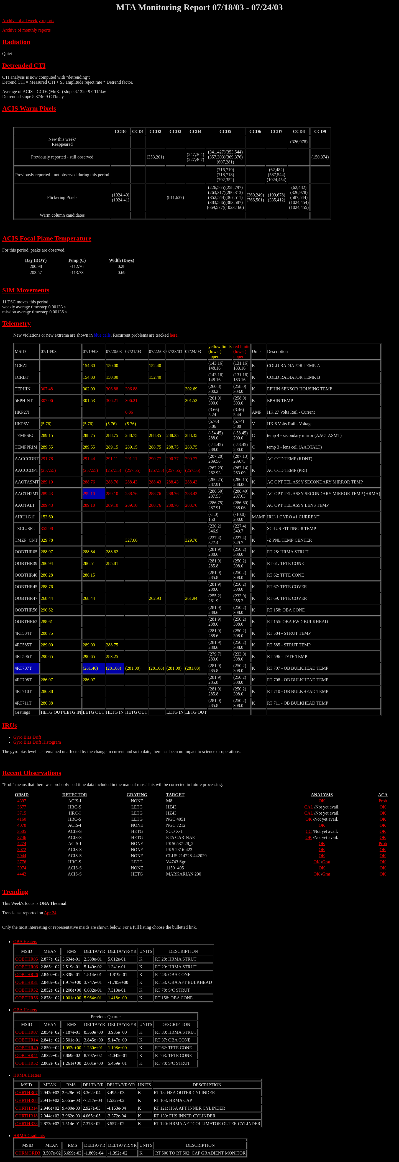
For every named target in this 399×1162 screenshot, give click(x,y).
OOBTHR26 (26, 974)
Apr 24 (50, 912)
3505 (21, 831)
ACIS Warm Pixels (29, 108)
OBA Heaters (25, 941)
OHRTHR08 (26, 1100)
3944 (21, 855)
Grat (326, 861)
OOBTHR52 (26, 990)
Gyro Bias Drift (27, 737)
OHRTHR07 (26, 1092)
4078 (21, 825)
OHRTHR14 (26, 1108)
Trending (15, 891)
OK (322, 800)
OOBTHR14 (26, 1040)
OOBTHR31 (26, 982)
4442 (21, 874)
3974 (21, 868)
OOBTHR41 (26, 1055)
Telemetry (16, 323)
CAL (308, 807)
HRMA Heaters (27, 1075)
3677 (21, 807)
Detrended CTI (23, 65)
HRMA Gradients (29, 1135)
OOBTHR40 (26, 1047)
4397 (21, 800)
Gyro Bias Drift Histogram (37, 742)
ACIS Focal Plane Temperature (46, 238)
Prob (382, 800)
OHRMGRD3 (27, 1153)
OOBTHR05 (26, 959)
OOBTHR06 (26, 966)
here (174, 335)
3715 (21, 813)
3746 (21, 837)
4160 (21, 819)
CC (308, 831)
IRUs (9, 725)
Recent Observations (31, 772)
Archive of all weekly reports (28, 20)
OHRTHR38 (26, 1123)
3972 (21, 849)
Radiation (16, 41)
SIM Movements (25, 290)
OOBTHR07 (26, 1032)
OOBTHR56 (26, 997)
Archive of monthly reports (26, 30)
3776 (21, 861)
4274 (21, 843)
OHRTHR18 (26, 1116)
